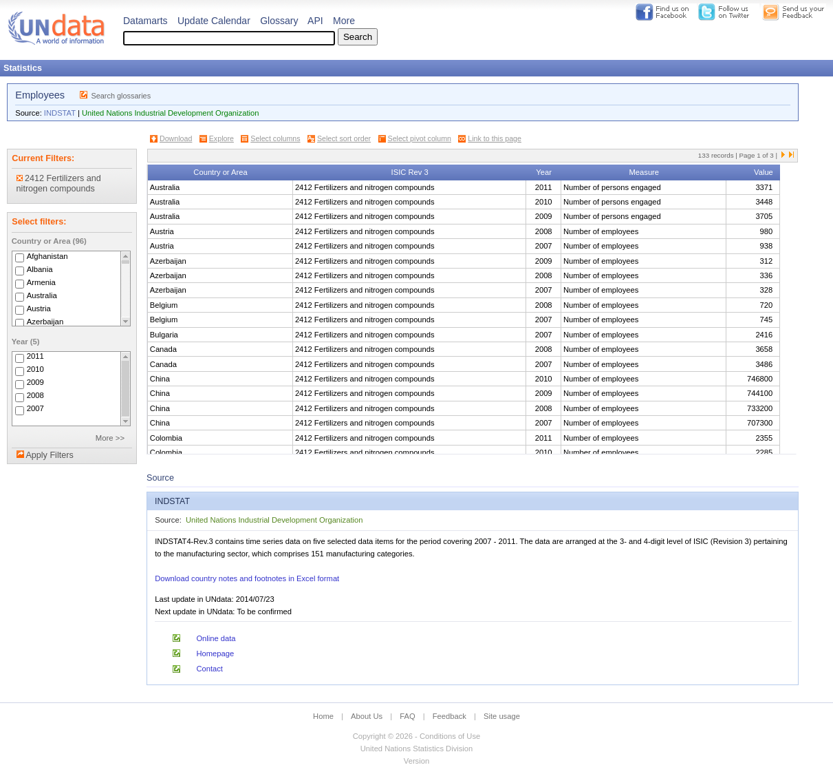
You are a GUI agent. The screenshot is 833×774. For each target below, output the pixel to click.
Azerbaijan (45, 321)
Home (323, 716)
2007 (35, 409)
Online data (215, 638)
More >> (110, 438)
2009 (35, 383)
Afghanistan (47, 256)
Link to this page (494, 138)
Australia (42, 295)
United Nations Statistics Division (416, 748)
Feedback (449, 716)
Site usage (502, 716)
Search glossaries (121, 96)
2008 (35, 396)
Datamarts (145, 20)
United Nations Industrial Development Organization (170, 113)
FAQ (407, 716)
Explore (221, 138)
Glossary (279, 20)
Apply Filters (49, 455)
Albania (40, 269)
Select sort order (344, 138)
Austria (39, 308)
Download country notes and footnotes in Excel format (247, 578)
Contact (209, 669)
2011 (35, 357)
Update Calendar (213, 20)
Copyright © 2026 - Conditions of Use (416, 736)
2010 (35, 370)
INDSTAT (60, 113)
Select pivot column (419, 138)
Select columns (275, 138)
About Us (366, 716)
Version (416, 761)
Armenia (41, 282)
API (315, 20)
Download (176, 138)
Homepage (215, 653)
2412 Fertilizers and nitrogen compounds (59, 183)
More (344, 20)
